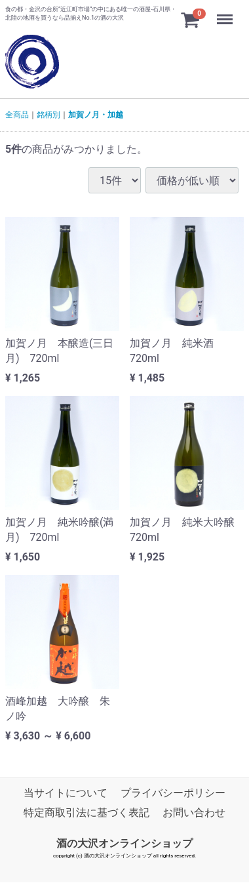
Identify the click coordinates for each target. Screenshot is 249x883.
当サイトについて (65, 793)
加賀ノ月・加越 (95, 114)
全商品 (17, 114)
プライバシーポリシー (173, 793)
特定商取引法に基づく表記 (86, 813)
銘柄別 (48, 114)
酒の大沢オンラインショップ (124, 843)
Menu (226, 13)
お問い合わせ (194, 813)
